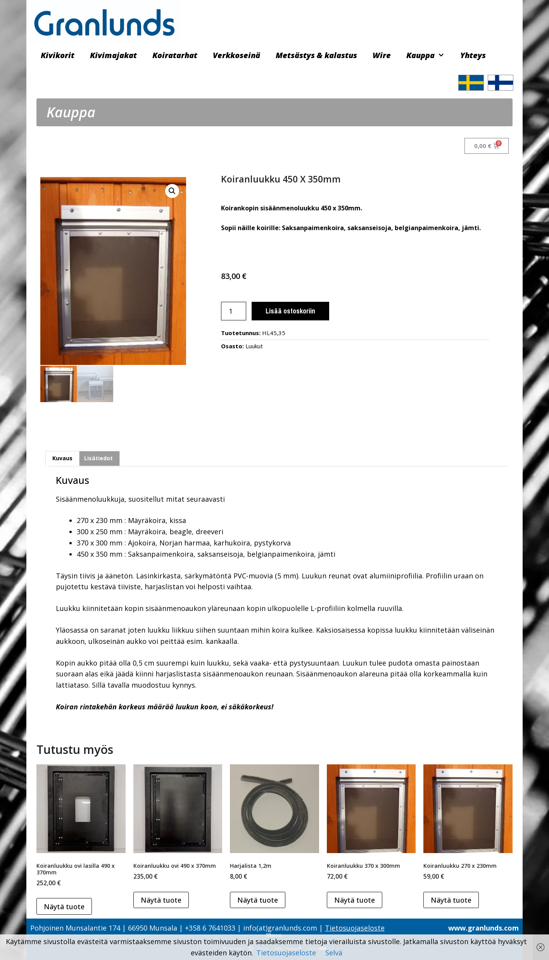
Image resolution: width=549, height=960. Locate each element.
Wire (382, 55)
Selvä (333, 952)
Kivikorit (57, 55)
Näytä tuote (64, 905)
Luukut (254, 346)
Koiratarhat (174, 55)
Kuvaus (62, 457)
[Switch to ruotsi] (471, 83)
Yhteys (473, 55)
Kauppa (429, 55)
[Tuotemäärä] (233, 311)
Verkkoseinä (236, 55)
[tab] (62, 457)
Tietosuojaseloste (355, 927)
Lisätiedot (98, 457)
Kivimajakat (113, 55)
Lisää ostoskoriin (290, 311)
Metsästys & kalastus (316, 55)
